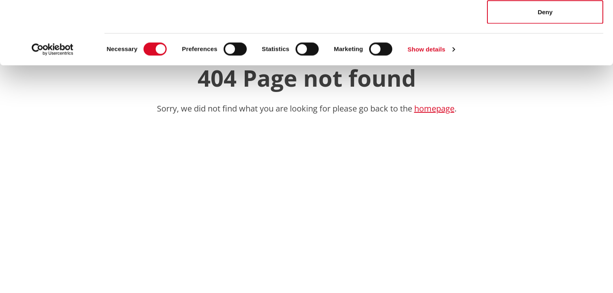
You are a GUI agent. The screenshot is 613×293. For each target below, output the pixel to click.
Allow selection (545, 48)
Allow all (545, 21)
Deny (545, 74)
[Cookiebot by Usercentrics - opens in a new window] (52, 112)
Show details (427, 112)
